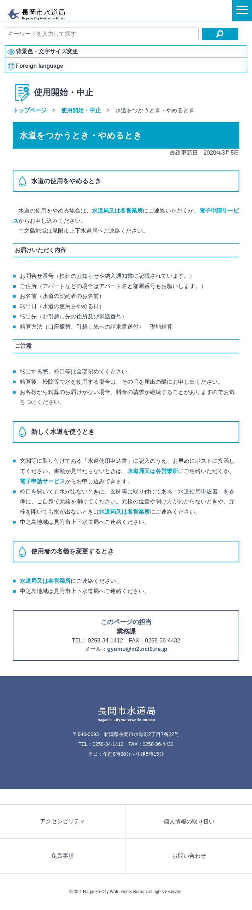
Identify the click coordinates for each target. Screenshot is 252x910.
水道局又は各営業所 (117, 211)
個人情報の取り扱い (189, 822)
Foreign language (39, 66)
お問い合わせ (189, 856)
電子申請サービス (42, 481)
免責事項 (62, 856)
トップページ (30, 110)
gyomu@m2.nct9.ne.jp (137, 649)
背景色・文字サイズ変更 (47, 51)
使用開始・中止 (81, 110)
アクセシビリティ (62, 821)
